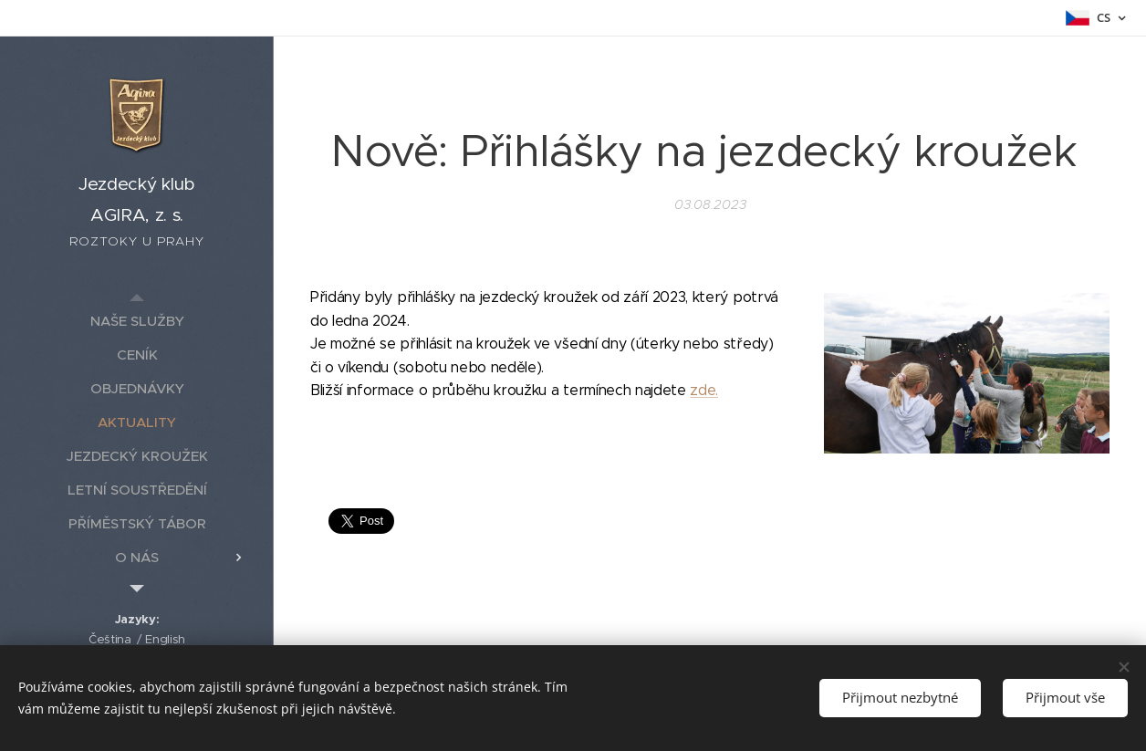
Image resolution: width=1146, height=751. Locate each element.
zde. (704, 390)
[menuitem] (136, 320)
